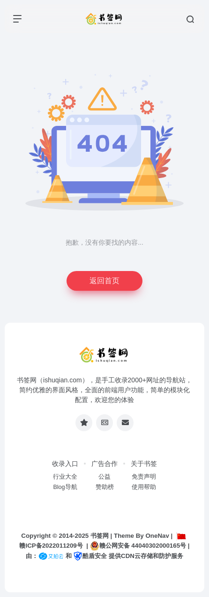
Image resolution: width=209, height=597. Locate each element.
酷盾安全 (90, 555)
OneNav (157, 535)
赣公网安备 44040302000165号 (138, 545)
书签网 (99, 535)
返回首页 (104, 281)
